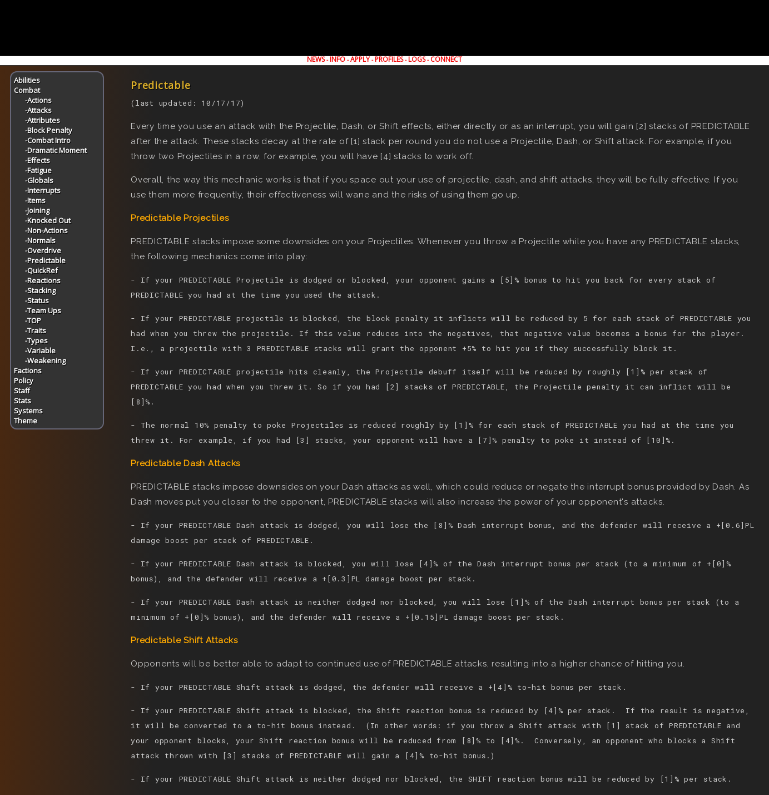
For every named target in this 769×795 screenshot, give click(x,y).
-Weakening (45, 360)
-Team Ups (43, 310)
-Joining (37, 210)
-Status (37, 300)
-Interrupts (43, 190)
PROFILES (389, 59)
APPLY (360, 59)
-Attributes (42, 120)
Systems (28, 411)
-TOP (33, 320)
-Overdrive (43, 250)
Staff (22, 391)
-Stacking (40, 290)
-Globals (39, 180)
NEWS (316, 59)
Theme (25, 421)
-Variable (40, 350)
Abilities (27, 80)
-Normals (40, 240)
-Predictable (45, 260)
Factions (28, 371)
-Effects (37, 160)
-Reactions (43, 280)
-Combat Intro (48, 140)
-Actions (38, 100)
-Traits (35, 330)
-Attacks (38, 110)
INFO (337, 59)
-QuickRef (41, 270)
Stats (22, 401)
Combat (27, 90)
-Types (36, 340)
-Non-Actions (46, 230)
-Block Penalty (48, 130)
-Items (35, 200)
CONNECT (446, 59)
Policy (23, 381)
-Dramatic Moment (56, 150)
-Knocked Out (48, 220)
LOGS (416, 59)
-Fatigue (38, 170)
